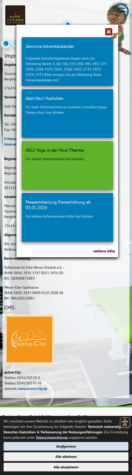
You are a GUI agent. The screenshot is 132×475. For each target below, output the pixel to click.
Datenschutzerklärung (52, 437)
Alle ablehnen (66, 456)
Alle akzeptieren (66, 467)
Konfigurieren (66, 446)
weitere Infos (104, 250)
